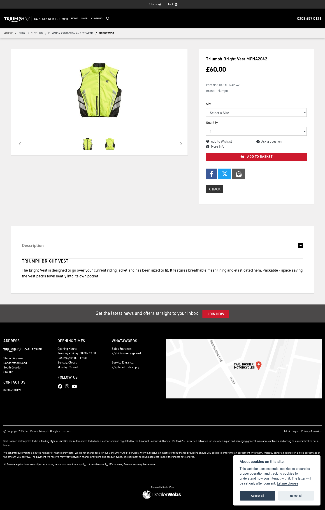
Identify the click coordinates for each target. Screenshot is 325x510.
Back (215, 189)
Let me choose (287, 483)
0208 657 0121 (309, 18)
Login (173, 4)
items (155, 4)
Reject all (296, 495)
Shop (94, 18)
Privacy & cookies (311, 431)
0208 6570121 (12, 390)
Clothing (106, 18)
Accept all (257, 495)
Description (33, 245)
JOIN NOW (215, 313)
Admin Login (291, 431)
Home (84, 18)
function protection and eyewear (70, 33)
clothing (37, 33)
